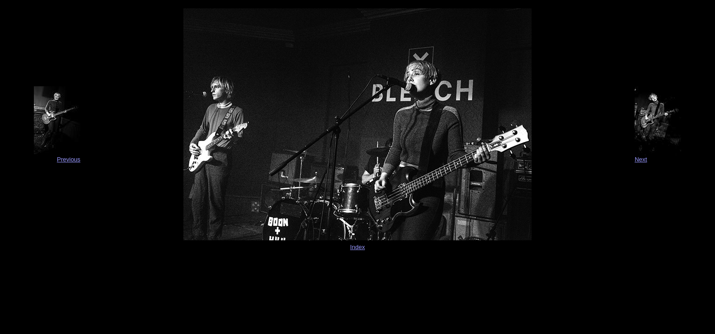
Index (357, 247)
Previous (69, 159)
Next (641, 159)
